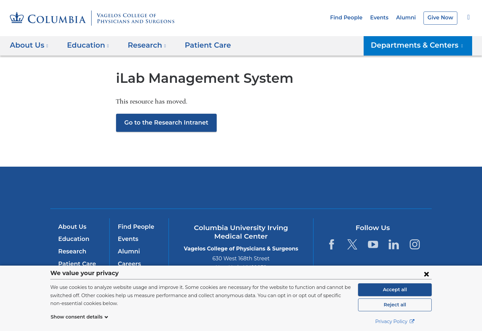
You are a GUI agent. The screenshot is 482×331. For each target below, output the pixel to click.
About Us (71, 227)
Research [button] (141, 45)
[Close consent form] (426, 274)
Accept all (395, 289)
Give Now (441, 17)
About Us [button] (29, 45)
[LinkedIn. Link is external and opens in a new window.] (394, 244)
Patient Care (199, 45)
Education (72, 239)
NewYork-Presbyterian (241, 192)
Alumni (408, 17)
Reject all (394, 304)
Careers (129, 264)
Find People (352, 17)
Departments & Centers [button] (422, 45)
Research (71, 251)
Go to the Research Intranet (163, 122)
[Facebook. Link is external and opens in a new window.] (331, 244)
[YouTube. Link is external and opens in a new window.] (373, 244)
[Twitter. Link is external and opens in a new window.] (352, 244)
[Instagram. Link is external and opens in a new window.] (414, 244)
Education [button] (85, 45)
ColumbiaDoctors (336, 187)
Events (383, 17)
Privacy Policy (394, 321)
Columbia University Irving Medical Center (151, 187)
